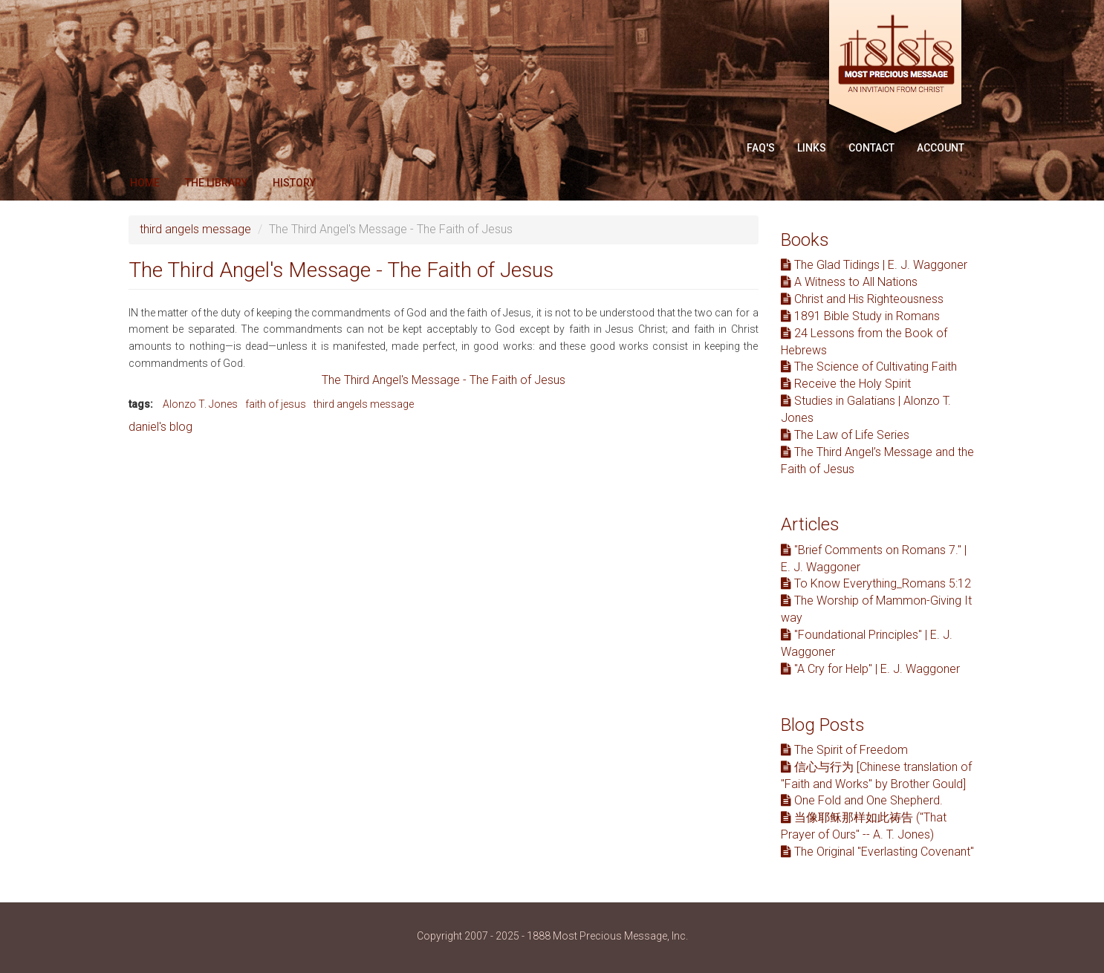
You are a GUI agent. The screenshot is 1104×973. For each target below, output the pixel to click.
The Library (216, 183)
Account (940, 148)
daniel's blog (160, 427)
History (294, 183)
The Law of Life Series (845, 435)
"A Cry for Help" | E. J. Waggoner (870, 669)
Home (145, 183)
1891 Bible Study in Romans (860, 316)
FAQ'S (761, 148)
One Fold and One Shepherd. (862, 800)
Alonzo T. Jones (200, 404)
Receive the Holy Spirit (846, 384)
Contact (871, 148)
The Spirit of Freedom (844, 750)
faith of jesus (275, 404)
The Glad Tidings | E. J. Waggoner (874, 265)
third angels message (195, 229)
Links (811, 148)
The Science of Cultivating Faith (869, 366)
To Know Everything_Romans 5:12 (876, 583)
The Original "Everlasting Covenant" (877, 852)
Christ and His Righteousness (862, 299)
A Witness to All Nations (849, 282)
